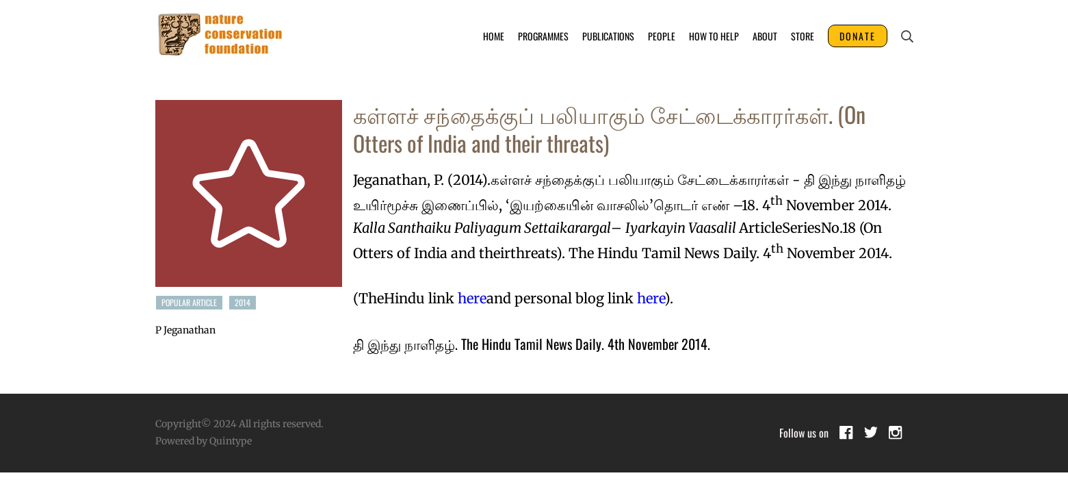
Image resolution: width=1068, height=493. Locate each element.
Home (493, 36)
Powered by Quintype (203, 441)
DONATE (857, 36)
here (472, 298)
